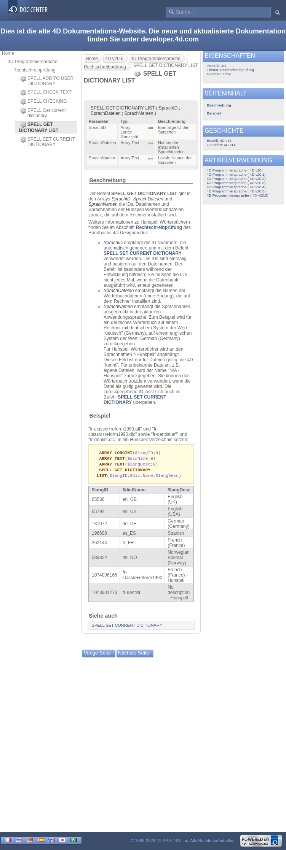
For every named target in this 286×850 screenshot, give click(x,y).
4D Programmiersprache (33, 61)
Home (8, 53)
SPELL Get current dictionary (43, 113)
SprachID (121, 199)
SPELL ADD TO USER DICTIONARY (46, 81)
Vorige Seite (97, 655)
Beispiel (99, 416)
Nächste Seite (133, 655)
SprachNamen (103, 204)
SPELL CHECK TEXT (46, 92)
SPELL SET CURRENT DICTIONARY (47, 142)
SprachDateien (148, 199)
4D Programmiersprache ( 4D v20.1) (236, 174)
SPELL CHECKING (43, 102)
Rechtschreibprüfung (34, 70)
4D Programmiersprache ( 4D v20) (235, 170)
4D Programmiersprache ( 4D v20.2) (236, 178)
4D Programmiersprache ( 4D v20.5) (236, 191)
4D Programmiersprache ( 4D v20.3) (236, 183)
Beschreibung (107, 180)
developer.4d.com (170, 39)
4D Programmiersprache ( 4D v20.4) (236, 187)
